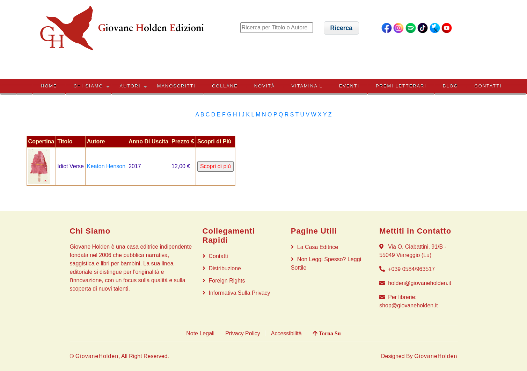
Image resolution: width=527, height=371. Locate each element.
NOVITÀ (264, 85)
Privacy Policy (242, 333)
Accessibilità (286, 333)
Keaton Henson (106, 166)
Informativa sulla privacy (239, 293)
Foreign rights (227, 281)
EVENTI (349, 85)
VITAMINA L (306, 85)
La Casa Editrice (317, 247)
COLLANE (225, 85)
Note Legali (200, 333)
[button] (341, 27)
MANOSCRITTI (176, 85)
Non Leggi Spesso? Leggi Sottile (326, 263)
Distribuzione (225, 268)
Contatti (488, 85)
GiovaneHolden (96, 356)
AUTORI (130, 85)
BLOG (450, 85)
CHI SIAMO (88, 85)
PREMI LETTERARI (401, 85)
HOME (49, 85)
